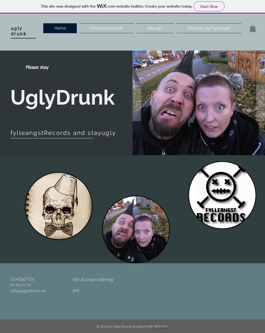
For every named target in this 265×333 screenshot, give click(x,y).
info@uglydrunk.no (28, 290)
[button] (253, 28)
